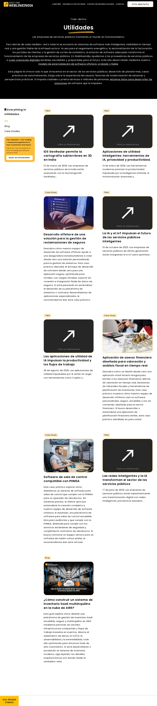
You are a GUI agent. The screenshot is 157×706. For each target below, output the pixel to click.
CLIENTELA (120, 4)
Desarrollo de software (74, 4)
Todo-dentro (78, 19)
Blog (7, 126)
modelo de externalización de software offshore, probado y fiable (78, 64)
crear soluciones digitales (24, 60)
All (6, 121)
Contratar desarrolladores (100, 4)
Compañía (56, 4)
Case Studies (12, 131)
